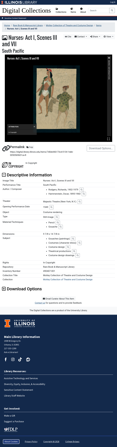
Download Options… (101, 148)
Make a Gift (9, 415)
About (83, 10)
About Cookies (11, 441)
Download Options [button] (22, 288)
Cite (68, 36)
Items (73, 10)
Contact (80, 36)
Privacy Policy (31, 441)
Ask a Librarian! (11, 352)
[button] (109, 58)
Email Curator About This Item (58, 298)
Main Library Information (22, 337)
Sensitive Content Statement (15, 18)
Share (94, 36)
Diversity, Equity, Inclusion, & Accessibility (24, 384)
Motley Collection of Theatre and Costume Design (69, 25)
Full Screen (108, 139)
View (107, 36)
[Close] (34, 127)
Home (7, 25)
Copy (30, 147)
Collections (61, 10)
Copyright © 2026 (51, 441)
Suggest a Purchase (14, 421)
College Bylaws (72, 441)
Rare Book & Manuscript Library (28, 25)
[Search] (98, 10)
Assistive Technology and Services (21, 378)
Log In (112, 2)
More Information (109, 61)
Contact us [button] (40, 303)
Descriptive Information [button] (27, 174)
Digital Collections (26, 10)
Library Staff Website (14, 395)
